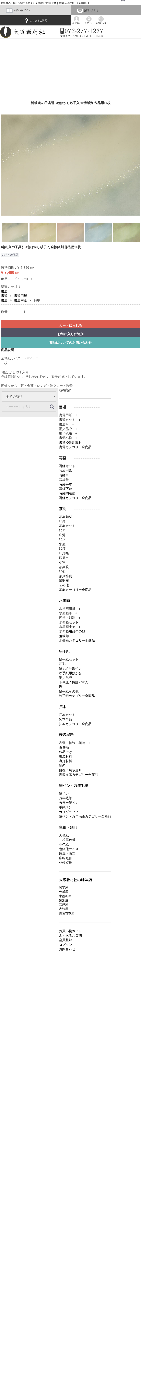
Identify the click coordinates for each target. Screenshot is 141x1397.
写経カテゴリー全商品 (75, 498)
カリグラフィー (70, 812)
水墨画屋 (65, 896)
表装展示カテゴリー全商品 (78, 775)
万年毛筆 (65, 798)
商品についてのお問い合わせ (70, 342)
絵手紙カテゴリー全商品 (77, 696)
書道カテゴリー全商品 (75, 447)
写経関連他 (67, 493)
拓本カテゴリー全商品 (75, 724)
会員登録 (65, 940)
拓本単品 (65, 719)
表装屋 (63, 909)
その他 (64, 585)
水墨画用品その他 (72, 631)
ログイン (65, 944)
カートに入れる (70, 325)
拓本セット (67, 715)
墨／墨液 (65, 677)
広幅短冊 (65, 858)
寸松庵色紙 (67, 840)
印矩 (62, 571)
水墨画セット (69, 622)
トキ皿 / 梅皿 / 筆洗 (73, 682)
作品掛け (65, 752)
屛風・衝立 (67, 853)
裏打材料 (65, 761)
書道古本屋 (66, 913)
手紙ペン (65, 807)
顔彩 (62, 664)
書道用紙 (20, 296)
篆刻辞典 (65, 576)
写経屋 (63, 904)
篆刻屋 (63, 900)
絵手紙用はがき (70, 673)
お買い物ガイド (18, 10)
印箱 (62, 521)
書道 (4, 291)
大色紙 (64, 835)
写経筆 (64, 475)
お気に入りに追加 (71, 334)
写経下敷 (65, 489)
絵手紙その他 (69, 691)
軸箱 (62, 765)
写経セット (67, 466)
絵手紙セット (69, 659)
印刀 (62, 530)
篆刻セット (67, 526)
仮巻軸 (64, 747)
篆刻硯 (64, 567)
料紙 (37, 300)
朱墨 (62, 544)
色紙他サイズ (69, 849)
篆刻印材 (65, 517)
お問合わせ (67, 949)
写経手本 (65, 484)
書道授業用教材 (70, 442)
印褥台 (64, 558)
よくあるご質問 (35, 20)
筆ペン (64, 794)
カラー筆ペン (69, 803)
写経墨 (64, 480)
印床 (62, 539)
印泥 (62, 535)
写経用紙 (65, 470)
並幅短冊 (65, 863)
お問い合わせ (87, 10)
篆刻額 (64, 581)
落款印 (64, 636)
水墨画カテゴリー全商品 (77, 640)
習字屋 (63, 887)
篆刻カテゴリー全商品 (75, 590)
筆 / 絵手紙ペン (70, 669)
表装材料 (65, 756)
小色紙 (64, 844)
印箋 (62, 549)
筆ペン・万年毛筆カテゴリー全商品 (85, 816)
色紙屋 (63, 891)
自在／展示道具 (70, 770)
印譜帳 (64, 553)
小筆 (62, 562)
